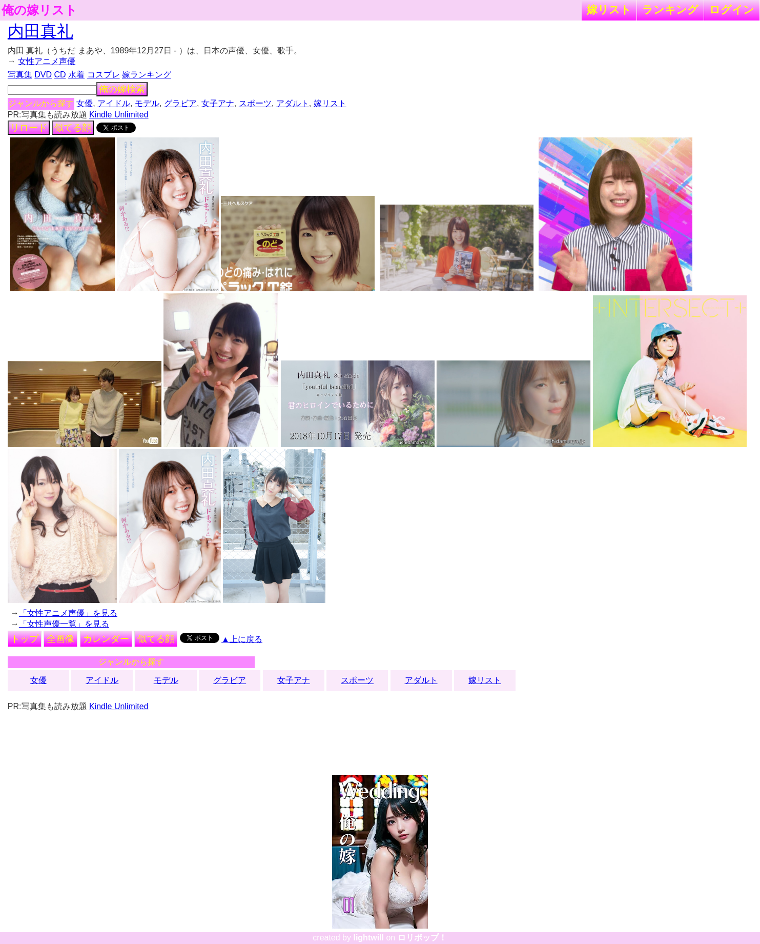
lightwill (368, 937)
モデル (147, 103)
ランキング (670, 9)
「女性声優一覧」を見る (64, 623)
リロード (28, 128)
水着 (76, 74)
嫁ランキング (146, 74)
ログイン (731, 9)
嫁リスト (609, 9)
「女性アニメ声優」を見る (68, 613)
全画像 (60, 639)
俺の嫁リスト (39, 10)
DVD (43, 74)
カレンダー (106, 639)
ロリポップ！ (422, 937)
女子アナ (217, 103)
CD (60, 74)
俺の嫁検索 (122, 89)
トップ (24, 639)
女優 (84, 103)
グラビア (180, 103)
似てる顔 (72, 128)
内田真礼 (40, 31)
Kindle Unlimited (119, 114)
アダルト (292, 103)
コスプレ (103, 74)
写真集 (20, 74)
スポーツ (255, 103)
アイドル (113, 103)
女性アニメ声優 (46, 61)
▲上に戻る (241, 639)
